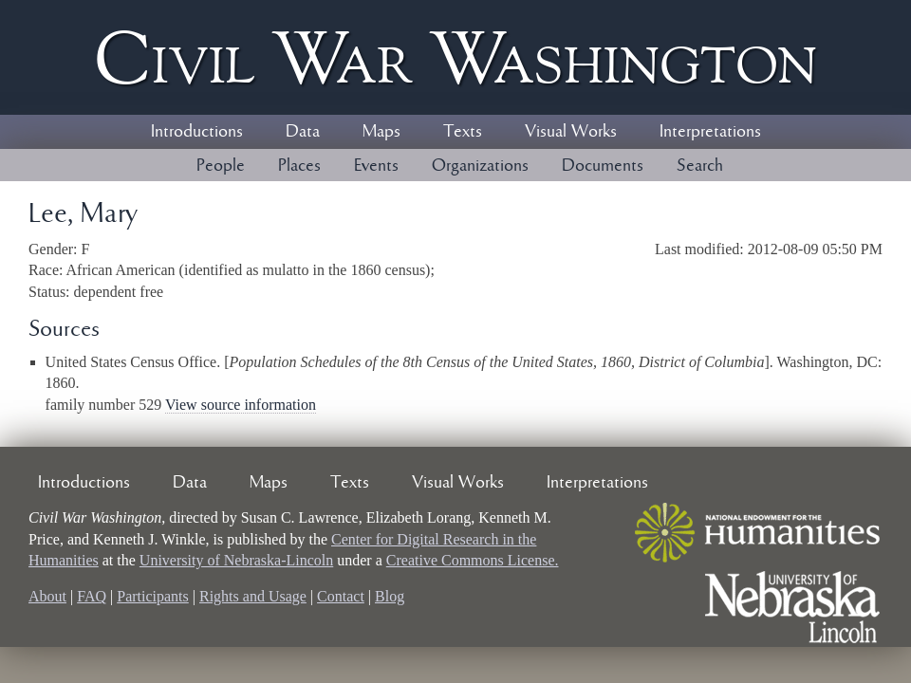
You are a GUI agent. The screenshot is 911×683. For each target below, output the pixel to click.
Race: (47, 270)
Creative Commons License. (472, 560)
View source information (240, 405)
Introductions (197, 131)
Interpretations (710, 131)
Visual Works (571, 131)
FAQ (91, 596)
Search (700, 166)
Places (299, 166)
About (47, 596)
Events (376, 166)
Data (303, 131)
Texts (462, 131)
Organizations (480, 166)
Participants (153, 596)
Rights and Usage (253, 596)
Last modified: (701, 249)
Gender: (55, 249)
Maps (381, 131)
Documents (602, 166)
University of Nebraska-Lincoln (236, 560)
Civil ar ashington (455, 57)
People (220, 166)
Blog (389, 596)
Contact (340, 596)
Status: (51, 292)
